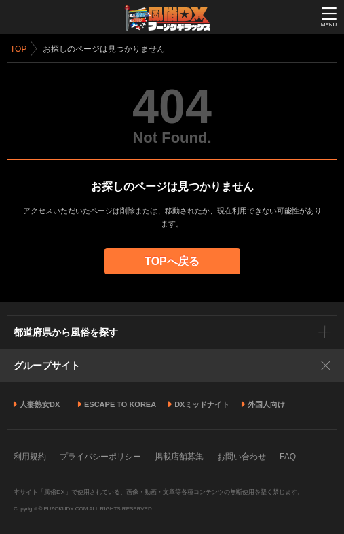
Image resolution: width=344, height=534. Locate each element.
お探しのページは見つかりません (104, 49)
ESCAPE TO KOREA (120, 404)
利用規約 (30, 456)
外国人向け (266, 404)
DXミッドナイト (201, 404)
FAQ (288, 456)
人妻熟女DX (40, 404)
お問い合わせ (241, 456)
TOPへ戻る (172, 261)
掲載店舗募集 (179, 456)
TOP (18, 49)
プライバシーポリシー (100, 456)
